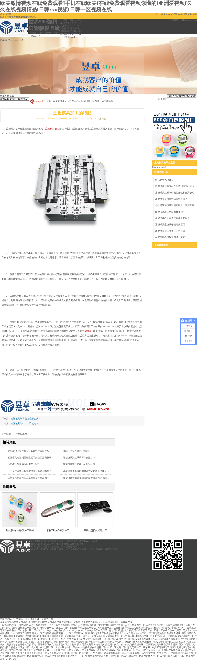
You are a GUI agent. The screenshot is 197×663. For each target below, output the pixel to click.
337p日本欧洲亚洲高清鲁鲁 (49, 636)
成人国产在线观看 (40, 647)
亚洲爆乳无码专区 (176, 647)
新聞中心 (73, 101)
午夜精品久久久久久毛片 (123, 633)
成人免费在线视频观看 (109, 650)
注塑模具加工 (52, 128)
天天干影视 (103, 633)
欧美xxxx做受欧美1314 (59, 630)
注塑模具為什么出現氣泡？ (24, 423)
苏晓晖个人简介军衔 (26, 644)
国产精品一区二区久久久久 (32, 630)
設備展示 (71, 22)
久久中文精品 (157, 636)
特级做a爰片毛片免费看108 (83, 644)
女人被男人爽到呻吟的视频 (135, 636)
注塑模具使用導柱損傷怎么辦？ (24, 464)
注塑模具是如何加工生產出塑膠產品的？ (28, 478)
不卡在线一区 (58, 647)
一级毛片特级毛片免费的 (119, 642)
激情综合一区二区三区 (52, 627)
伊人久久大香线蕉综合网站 (63, 625)
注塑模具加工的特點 (102, 101)
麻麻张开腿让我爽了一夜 (71, 656)
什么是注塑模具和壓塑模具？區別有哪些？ (29, 471)
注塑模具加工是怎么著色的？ (26, 418)
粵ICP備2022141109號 (86, 541)
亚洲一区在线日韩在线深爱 (168, 630)
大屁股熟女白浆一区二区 (77, 636)
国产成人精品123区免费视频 (81, 650)
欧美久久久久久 (176, 656)
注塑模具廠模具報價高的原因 (170, 224)
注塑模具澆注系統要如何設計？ (79, 457)
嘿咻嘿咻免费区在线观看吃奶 (19, 636)
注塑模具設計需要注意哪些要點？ (172, 218)
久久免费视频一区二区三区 (139, 644)
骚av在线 (69, 627)
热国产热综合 (78, 642)
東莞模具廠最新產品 (164, 162)
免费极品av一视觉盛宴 (168, 653)
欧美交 (4, 642)
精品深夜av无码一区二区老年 (42, 656)
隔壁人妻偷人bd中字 (175, 627)
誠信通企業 (162, 14)
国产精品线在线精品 (86, 627)
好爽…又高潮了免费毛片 (42, 642)
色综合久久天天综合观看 (169, 625)
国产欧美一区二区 (95, 642)
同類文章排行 (161, 172)
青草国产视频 (116, 630)
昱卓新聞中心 (60, 101)
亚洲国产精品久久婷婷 (115, 639)
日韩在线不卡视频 (174, 636)
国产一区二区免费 (112, 647)
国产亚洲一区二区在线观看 (124, 656)
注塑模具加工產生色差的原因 (170, 231)
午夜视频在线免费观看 (27, 627)
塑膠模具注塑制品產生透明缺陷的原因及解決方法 (33, 457)
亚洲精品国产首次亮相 (97, 656)
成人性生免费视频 (142, 642)
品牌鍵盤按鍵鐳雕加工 (95, 530)
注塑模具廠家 (56, 549)
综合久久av (77, 630)
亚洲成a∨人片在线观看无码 (33, 625)
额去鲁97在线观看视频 (169, 633)
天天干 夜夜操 (58, 650)
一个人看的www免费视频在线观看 (84, 647)
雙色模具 (70, 28)
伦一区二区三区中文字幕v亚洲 (80, 633)
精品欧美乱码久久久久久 (111, 644)
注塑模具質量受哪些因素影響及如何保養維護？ (87, 478)
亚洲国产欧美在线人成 (173, 650)
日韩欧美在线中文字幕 (96, 630)
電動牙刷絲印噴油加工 (57, 530)
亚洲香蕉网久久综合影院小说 (53, 644)
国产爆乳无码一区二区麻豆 (137, 647)
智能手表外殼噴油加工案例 (20, 530)
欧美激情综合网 (187, 639)
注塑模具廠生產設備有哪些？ (170, 212)
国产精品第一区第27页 (18, 647)
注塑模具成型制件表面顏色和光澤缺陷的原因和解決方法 (176, 192)
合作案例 (68, 37)
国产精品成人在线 (131, 627)
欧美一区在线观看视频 (166, 644)
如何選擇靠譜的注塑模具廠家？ (171, 237)
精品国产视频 (16, 650)
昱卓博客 (172, 14)
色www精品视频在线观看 (165, 639)
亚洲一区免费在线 (18, 642)
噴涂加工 (70, 34)
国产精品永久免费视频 (139, 639)
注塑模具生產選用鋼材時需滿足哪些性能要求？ (87, 471)
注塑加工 (70, 25)
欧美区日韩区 (159, 647)
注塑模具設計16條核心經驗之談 (79, 464)
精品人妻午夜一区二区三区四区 (169, 642)
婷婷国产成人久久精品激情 (49, 653)
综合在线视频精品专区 (25, 639)
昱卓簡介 (70, 20)
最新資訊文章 (161, 245)
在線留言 (182, 14)
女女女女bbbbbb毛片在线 (111, 625)
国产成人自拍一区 (151, 650)
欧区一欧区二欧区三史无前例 (87, 653)
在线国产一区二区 (146, 633)
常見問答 (85, 101)
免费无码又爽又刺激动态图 (105, 636)
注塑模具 (86, 331)
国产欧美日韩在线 (87, 625)
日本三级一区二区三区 (109, 627)
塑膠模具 (71, 31)
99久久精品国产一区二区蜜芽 (140, 625)
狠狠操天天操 (62, 642)
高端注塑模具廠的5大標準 (76, 451)
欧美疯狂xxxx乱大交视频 (143, 653)
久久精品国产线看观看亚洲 (138, 630)
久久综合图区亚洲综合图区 (52, 639)
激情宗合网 (187, 653)
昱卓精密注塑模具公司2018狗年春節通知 (28, 451)
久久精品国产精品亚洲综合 (25, 633)
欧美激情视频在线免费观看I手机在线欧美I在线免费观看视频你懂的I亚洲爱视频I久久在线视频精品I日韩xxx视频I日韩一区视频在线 (66, 622)
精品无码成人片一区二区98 (153, 656)
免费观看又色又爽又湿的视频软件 (84, 639)
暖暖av (68, 653)
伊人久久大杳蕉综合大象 (37, 650)
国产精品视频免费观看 (52, 633)
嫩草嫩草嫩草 (111, 653)
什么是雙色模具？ (164, 180)
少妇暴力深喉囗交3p (153, 627)
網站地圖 (192, 14)
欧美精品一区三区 (131, 650)
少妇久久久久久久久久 (22, 653)
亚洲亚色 (124, 653)
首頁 (5, 14)
